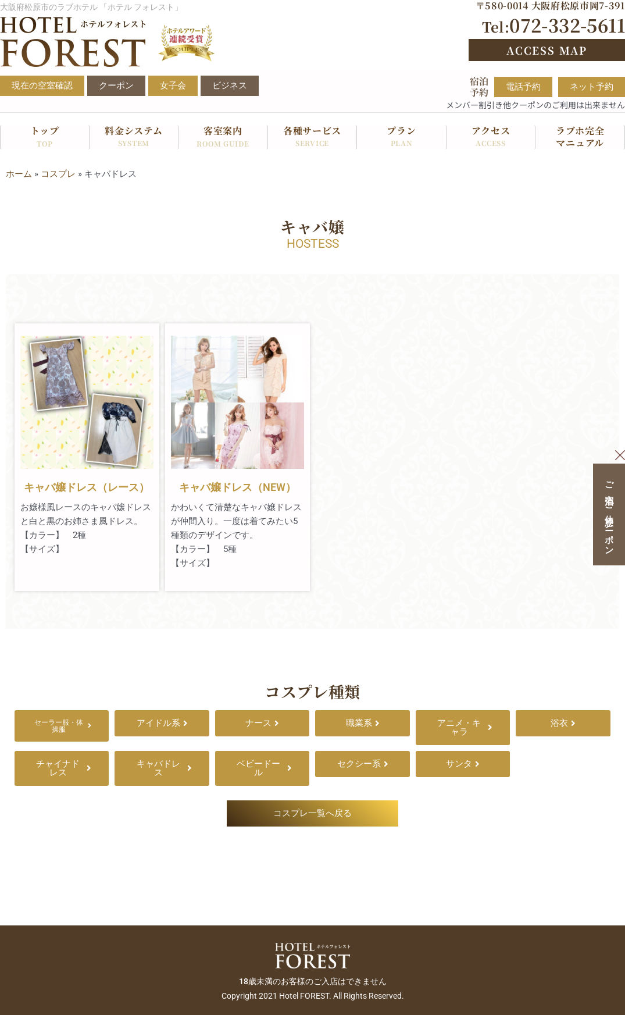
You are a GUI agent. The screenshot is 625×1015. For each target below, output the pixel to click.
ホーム (19, 174)
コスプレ (58, 174)
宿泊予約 (479, 86)
